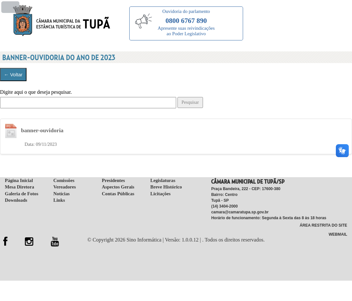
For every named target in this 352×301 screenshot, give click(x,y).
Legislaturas (162, 181)
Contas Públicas (118, 194)
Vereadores (64, 187)
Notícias (61, 194)
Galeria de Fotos (21, 194)
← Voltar (13, 74)
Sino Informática (143, 240)
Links (59, 200)
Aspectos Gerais (118, 187)
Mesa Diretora (19, 187)
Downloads (16, 200)
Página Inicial (19, 181)
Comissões (63, 181)
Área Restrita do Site (323, 226)
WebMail (338, 235)
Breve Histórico (166, 187)
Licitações (160, 194)
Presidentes (113, 181)
